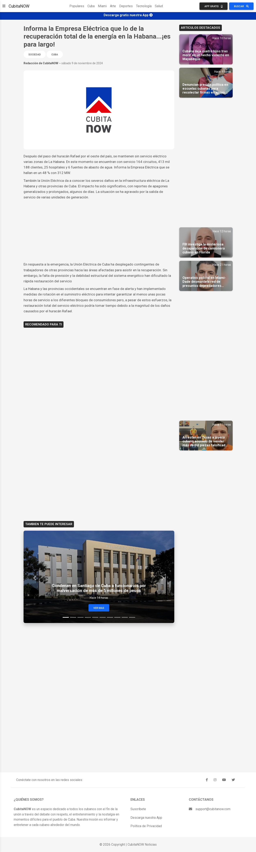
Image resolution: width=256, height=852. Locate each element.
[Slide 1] (66, 617)
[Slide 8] (117, 617)
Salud (159, 6)
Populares (76, 6)
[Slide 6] (103, 617)
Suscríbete (138, 809)
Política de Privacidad (146, 826)
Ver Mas (98, 608)
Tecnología (144, 6)
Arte (113, 6)
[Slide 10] (132, 617)
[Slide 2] (73, 617)
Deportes (126, 6)
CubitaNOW (19, 6)
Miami (102, 6)
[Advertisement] (99, 231)
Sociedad (34, 54)
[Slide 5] (95, 617)
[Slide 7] (110, 617)
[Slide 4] (88, 617)
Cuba (91, 6)
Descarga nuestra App (146, 818)
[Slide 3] (80, 617)
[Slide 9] (125, 617)
